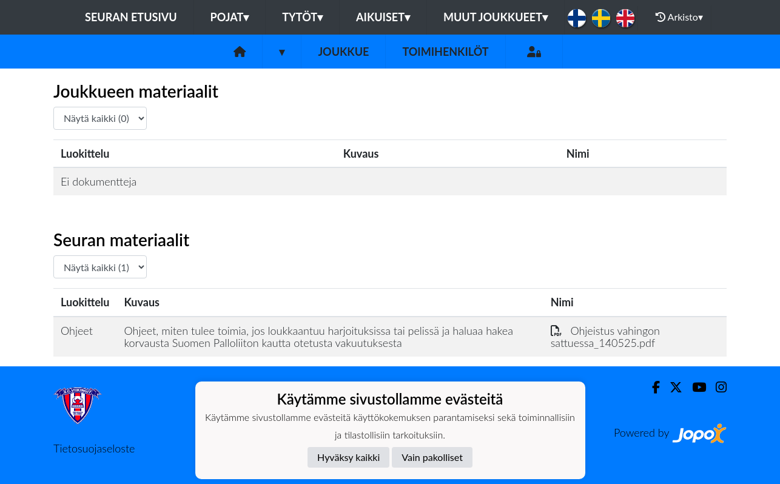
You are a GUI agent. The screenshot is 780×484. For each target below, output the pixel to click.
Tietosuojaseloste (94, 448)
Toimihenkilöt (445, 51)
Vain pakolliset (432, 457)
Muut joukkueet (495, 17)
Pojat (229, 17)
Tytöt (302, 17)
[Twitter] (671, 387)
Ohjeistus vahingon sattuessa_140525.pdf (605, 337)
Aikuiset (383, 17)
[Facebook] (651, 387)
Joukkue (343, 51)
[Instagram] (716, 387)
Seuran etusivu (131, 17)
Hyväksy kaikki (348, 457)
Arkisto (679, 17)
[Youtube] (694, 387)
